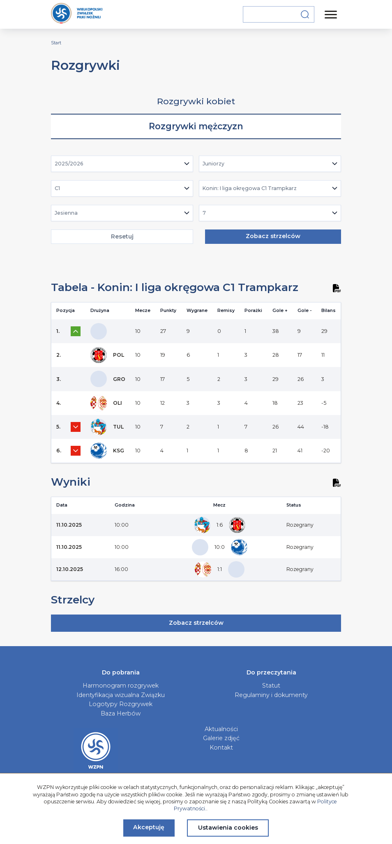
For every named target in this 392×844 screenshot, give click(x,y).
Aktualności (221, 729)
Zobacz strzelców (273, 236)
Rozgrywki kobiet (196, 101)
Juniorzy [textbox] (213, 164)
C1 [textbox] (57, 188)
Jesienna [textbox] (66, 213)
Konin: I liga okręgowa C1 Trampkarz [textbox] (250, 188)
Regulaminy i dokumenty (271, 695)
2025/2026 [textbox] (69, 164)
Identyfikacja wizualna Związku (120, 695)
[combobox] (122, 164)
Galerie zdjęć (221, 738)
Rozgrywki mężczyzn (196, 126)
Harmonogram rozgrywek (121, 685)
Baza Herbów (121, 713)
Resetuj (122, 236)
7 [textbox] (204, 213)
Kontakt (221, 747)
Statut (271, 685)
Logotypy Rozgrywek (120, 704)
